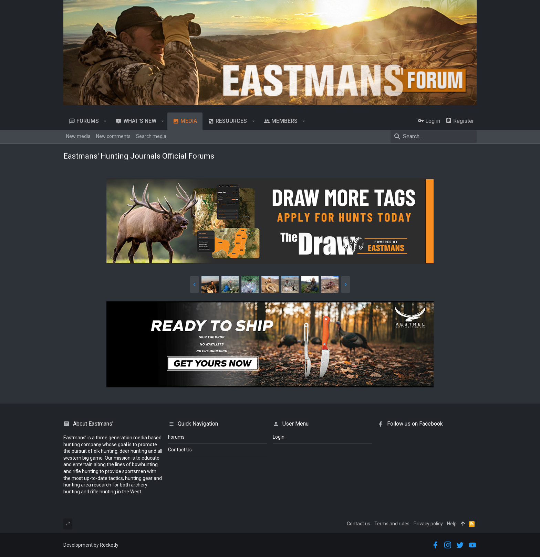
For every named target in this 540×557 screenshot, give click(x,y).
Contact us (358, 523)
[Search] (434, 136)
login (278, 437)
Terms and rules (391, 523)
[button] (105, 121)
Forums (176, 437)
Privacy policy (428, 523)
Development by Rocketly (90, 545)
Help (452, 523)
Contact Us (180, 449)
